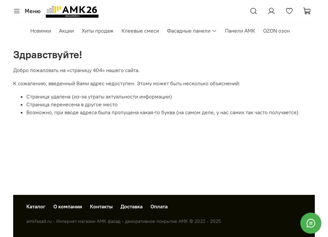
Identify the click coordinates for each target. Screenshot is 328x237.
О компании (67, 206)
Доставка (132, 206)
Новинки (40, 30)
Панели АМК (240, 30)
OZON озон (276, 30)
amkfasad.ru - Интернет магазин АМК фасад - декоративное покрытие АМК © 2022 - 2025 (123, 221)
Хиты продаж (98, 30)
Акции (66, 30)
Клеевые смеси (140, 30)
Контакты (101, 206)
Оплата (159, 206)
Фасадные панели (192, 30)
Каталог (35, 206)
